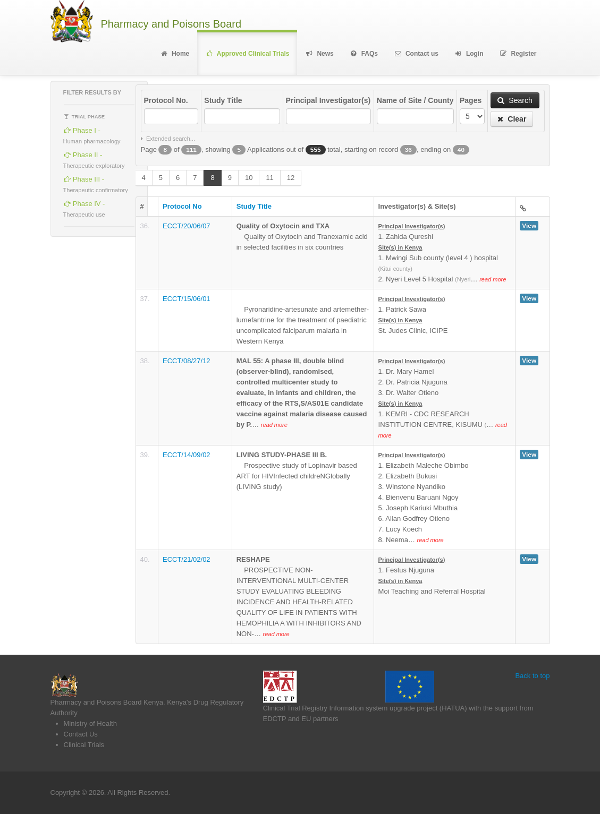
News (319, 53)
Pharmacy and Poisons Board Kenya (106, 702)
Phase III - (95, 183)
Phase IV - (84, 207)
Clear (511, 119)
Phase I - (92, 134)
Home (174, 53)
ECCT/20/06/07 (186, 226)
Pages (470, 100)
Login (469, 53)
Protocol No (182, 206)
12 (290, 178)
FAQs (364, 53)
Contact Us (81, 734)
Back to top (532, 676)
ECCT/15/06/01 (186, 299)
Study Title (223, 100)
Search (514, 100)
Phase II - (94, 158)
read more (492, 279)
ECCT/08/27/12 (186, 361)
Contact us (416, 53)
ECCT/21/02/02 (186, 559)
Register (518, 53)
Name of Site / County (415, 100)
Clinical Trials (84, 745)
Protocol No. (166, 100)
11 (269, 178)
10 (248, 178)
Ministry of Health (90, 723)
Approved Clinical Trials (247, 53)
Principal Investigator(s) (328, 100)
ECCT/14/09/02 (186, 455)
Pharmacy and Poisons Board (171, 24)
